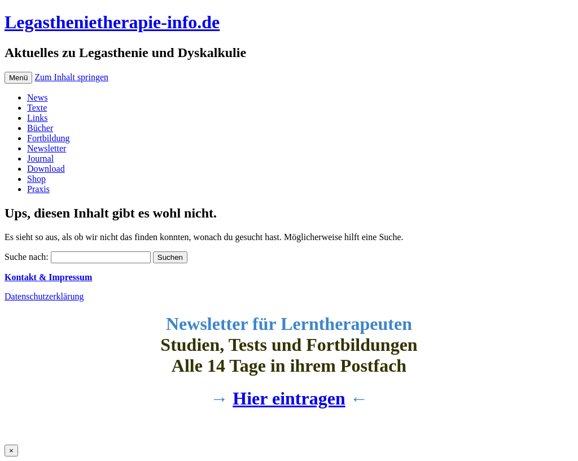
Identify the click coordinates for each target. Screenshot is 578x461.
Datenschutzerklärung (44, 296)
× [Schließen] (11, 450)
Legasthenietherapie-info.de (112, 22)
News (37, 97)
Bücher (40, 128)
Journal (40, 158)
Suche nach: (27, 257)
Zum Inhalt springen (71, 77)
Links (37, 118)
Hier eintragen (289, 398)
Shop (36, 179)
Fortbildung (48, 138)
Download (46, 168)
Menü (18, 77)
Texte (37, 107)
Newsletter (46, 148)
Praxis (38, 189)
